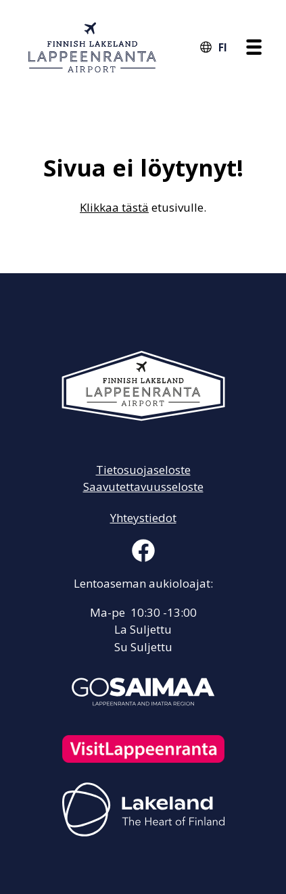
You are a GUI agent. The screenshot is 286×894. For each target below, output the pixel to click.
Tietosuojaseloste (143, 469)
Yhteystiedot (143, 517)
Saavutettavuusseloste (143, 486)
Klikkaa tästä (114, 207)
